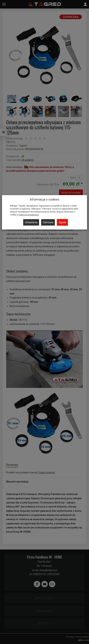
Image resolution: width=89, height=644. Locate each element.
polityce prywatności (29, 215)
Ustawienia (31, 222)
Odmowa (48, 222)
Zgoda (62, 222)
